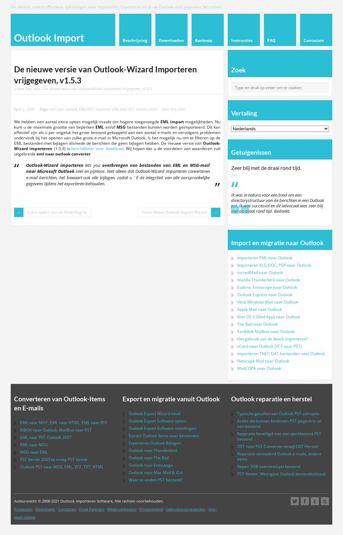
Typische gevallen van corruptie (278, 413)
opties (157, 421)
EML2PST (86, 109)
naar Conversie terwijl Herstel (277, 446)
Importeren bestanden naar (281, 353)
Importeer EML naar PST (114, 109)
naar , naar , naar (63, 422)
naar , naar (56, 430)
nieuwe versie (146, 109)
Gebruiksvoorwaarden (185, 509)
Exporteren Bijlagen (155, 443)
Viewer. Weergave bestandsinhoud (281, 474)
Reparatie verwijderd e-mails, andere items (279, 456)
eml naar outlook (63, 109)
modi (155, 413)
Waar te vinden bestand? (156, 480)
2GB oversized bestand (268, 466)
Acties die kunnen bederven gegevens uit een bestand (279, 423)
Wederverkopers (121, 509)
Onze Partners (91, 509)
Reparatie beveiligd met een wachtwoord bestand (279, 436)
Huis (37, 88)
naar (268, 280)
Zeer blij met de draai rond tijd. (266, 168)
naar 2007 (46, 437)
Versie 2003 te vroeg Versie (53, 459)
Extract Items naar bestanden (164, 436)
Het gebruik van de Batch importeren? (272, 339)
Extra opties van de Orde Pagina (57, 212)
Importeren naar (264, 258)
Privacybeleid (151, 509)
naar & (156, 472)
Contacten (67, 509)
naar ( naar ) (269, 346)
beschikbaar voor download (97, 148)
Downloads (45, 509)
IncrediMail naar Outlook (260, 272)
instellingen (162, 428)
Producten (23, 509)
